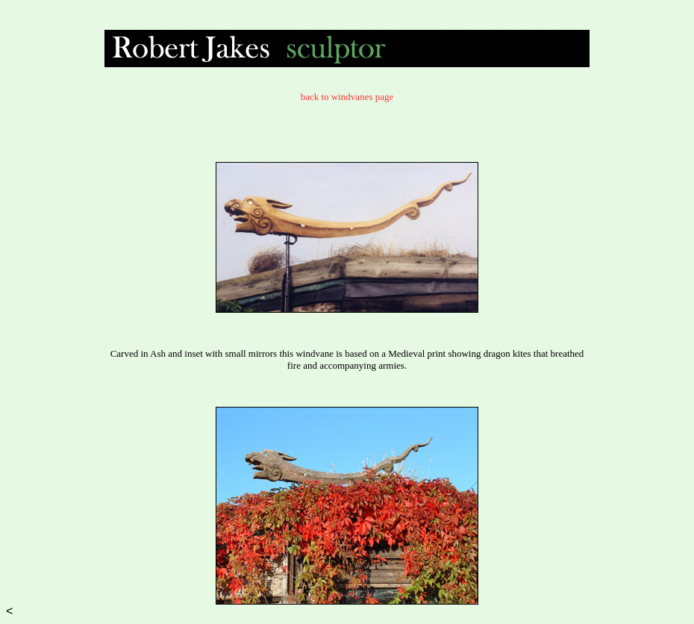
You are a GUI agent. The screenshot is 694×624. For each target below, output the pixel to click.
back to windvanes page (347, 96)
